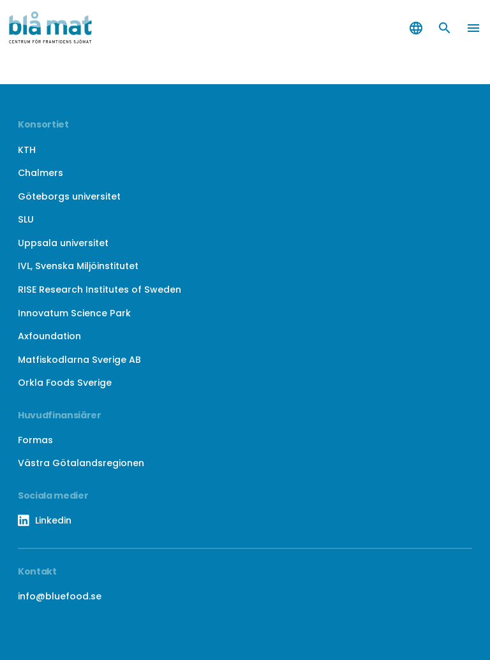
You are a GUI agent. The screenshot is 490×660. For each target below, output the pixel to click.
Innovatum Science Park (74, 313)
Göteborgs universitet (69, 196)
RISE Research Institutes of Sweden (99, 289)
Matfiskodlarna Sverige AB (79, 359)
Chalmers (40, 172)
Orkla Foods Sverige (65, 382)
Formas (35, 440)
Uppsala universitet (63, 243)
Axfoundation (49, 336)
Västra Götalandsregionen (81, 463)
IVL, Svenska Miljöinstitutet (78, 266)
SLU (26, 219)
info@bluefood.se (59, 596)
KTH (27, 149)
